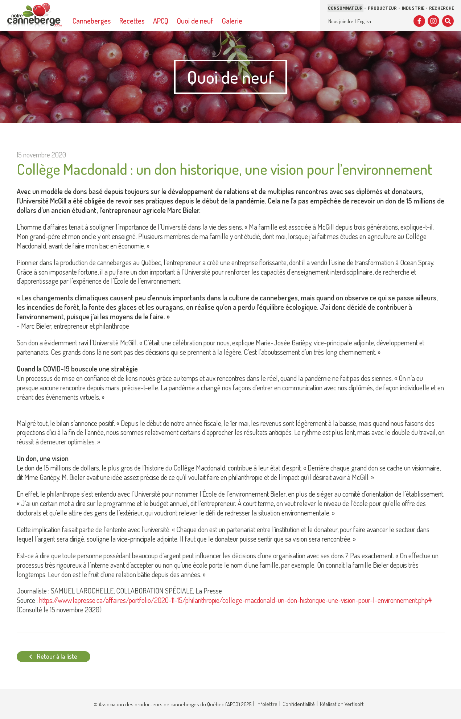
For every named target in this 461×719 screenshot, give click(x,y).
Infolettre (266, 703)
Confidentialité (299, 703)
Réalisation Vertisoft (342, 703)
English (364, 21)
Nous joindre (340, 21)
